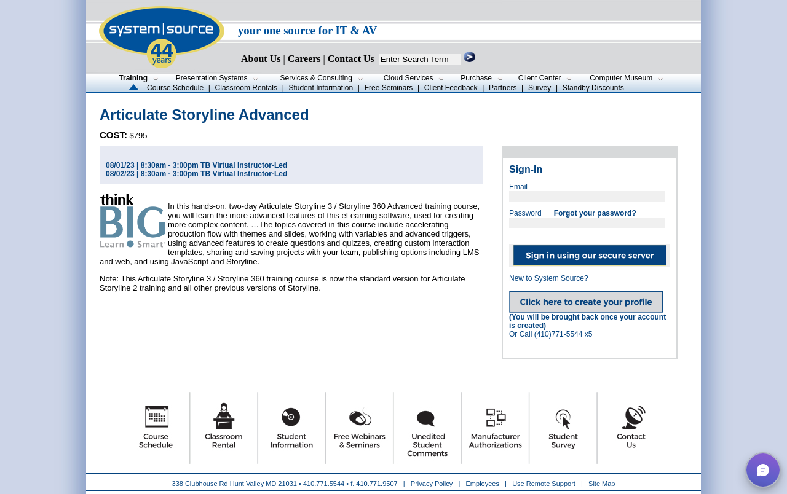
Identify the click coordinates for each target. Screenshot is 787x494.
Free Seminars (389, 88)
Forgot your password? (595, 213)
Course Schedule (175, 88)
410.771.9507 (376, 483)
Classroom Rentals (246, 88)
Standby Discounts (593, 88)
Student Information (320, 88)
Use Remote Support (543, 483)
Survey (539, 88)
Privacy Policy (433, 483)
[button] (763, 470)
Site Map (601, 483)
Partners (502, 88)
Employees (482, 483)
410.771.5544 (323, 483)
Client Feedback (451, 88)
